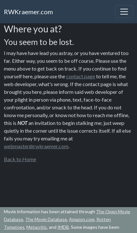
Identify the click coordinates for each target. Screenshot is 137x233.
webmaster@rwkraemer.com (36, 146)
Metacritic (36, 227)
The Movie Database (46, 219)
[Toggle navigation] (124, 11)
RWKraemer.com (28, 12)
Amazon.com (81, 219)
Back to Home (20, 159)
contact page (80, 76)
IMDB (63, 227)
